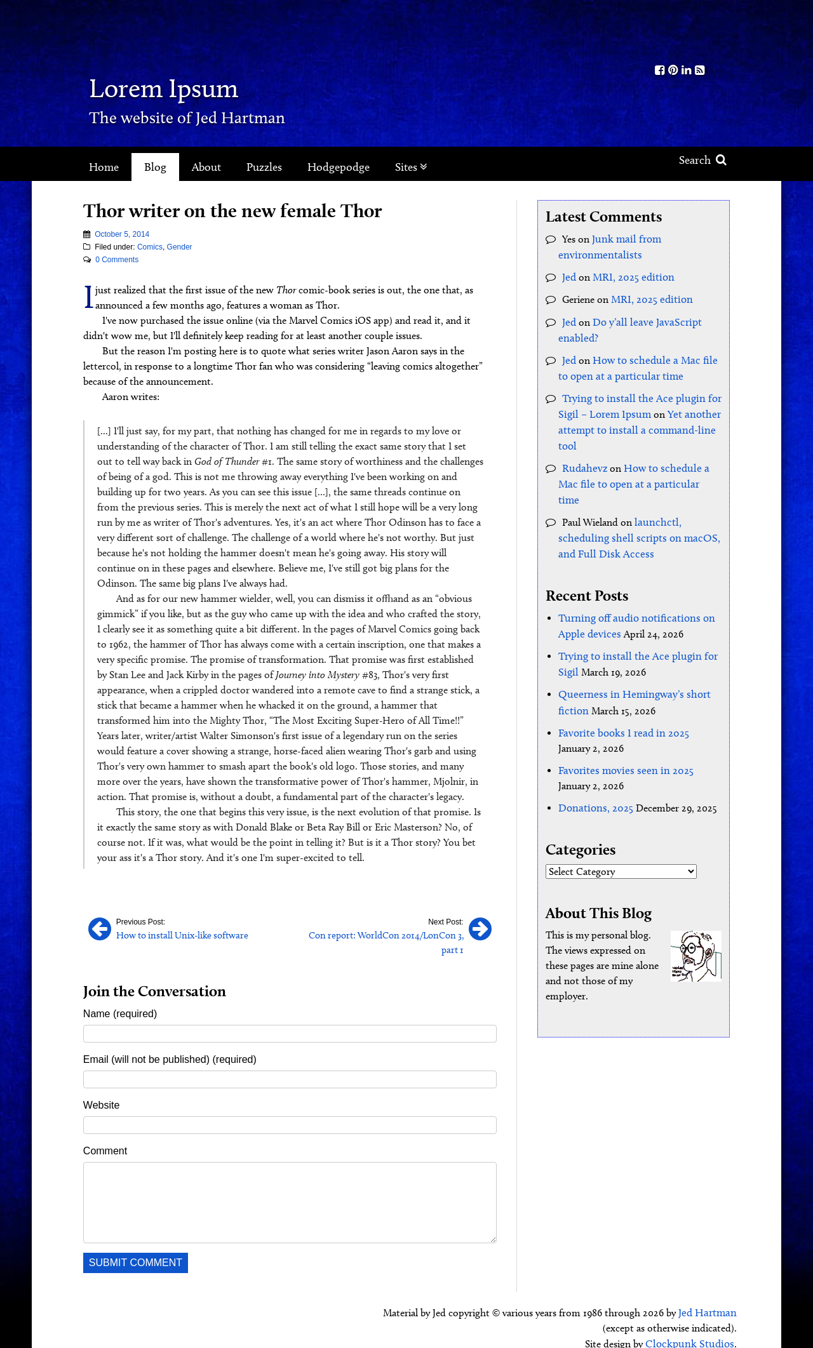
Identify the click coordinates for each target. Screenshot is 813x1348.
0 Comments (116, 259)
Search (703, 160)
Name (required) (120, 998)
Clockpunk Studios (693, 1327)
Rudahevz (582, 459)
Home (104, 167)
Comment (105, 1135)
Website (101, 1089)
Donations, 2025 (593, 775)
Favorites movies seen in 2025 (620, 738)
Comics (150, 247)
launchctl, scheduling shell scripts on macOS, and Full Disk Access (632, 511)
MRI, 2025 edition (630, 275)
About (206, 167)
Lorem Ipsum (186, 85)
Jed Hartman (709, 1297)
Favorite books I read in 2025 (619, 701)
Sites (411, 167)
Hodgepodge (338, 167)
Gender (179, 247)
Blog (155, 167)
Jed (568, 275)
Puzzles (264, 167)
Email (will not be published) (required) (170, 1044)
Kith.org (679, 31)
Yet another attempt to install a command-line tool (634, 422)
